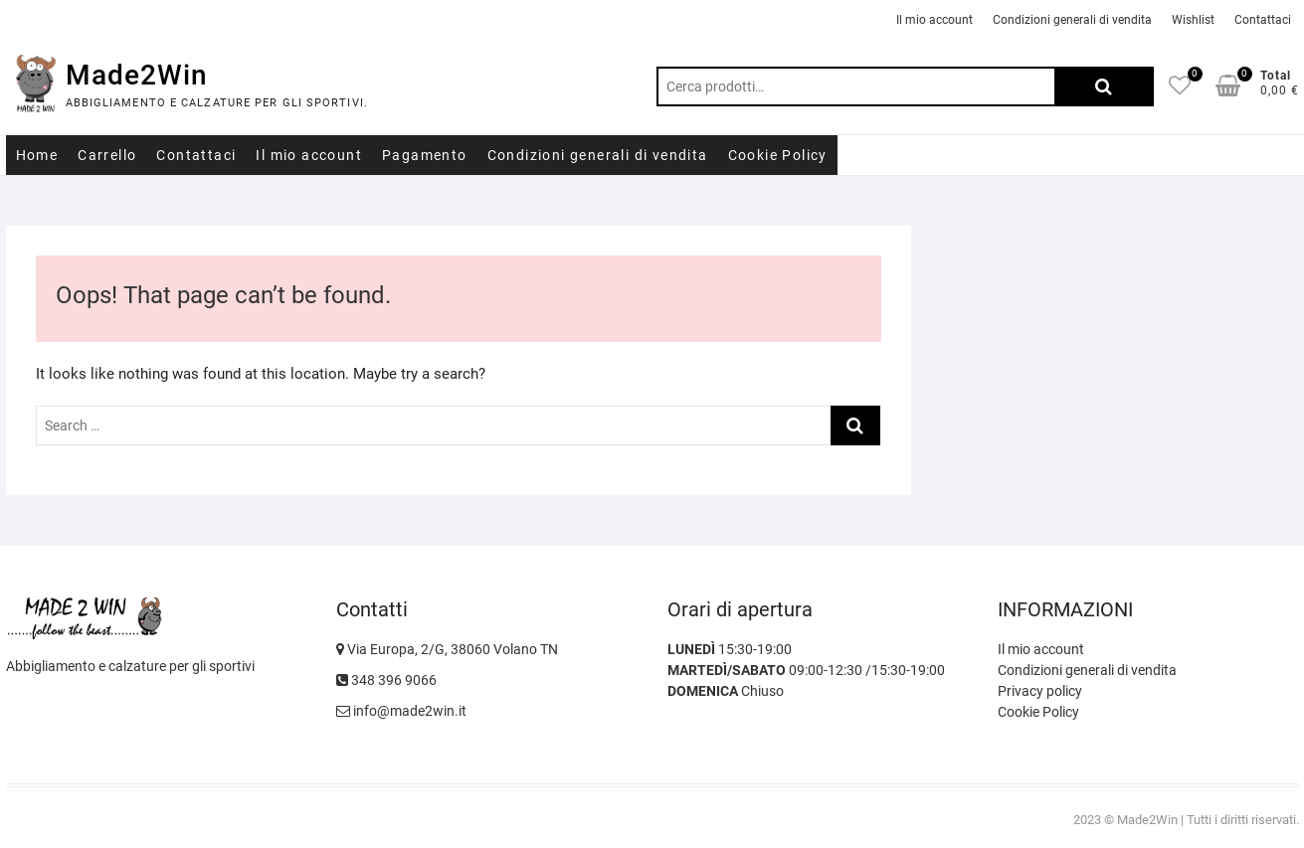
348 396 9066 (386, 680)
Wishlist (1193, 20)
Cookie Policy (778, 155)
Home (37, 155)
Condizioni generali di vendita (1072, 20)
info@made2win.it (401, 711)
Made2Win (137, 75)
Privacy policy (1040, 691)
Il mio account (934, 20)
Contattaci (1262, 20)
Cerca (1104, 86)
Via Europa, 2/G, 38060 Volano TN (447, 649)
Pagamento (424, 155)
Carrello (107, 155)
